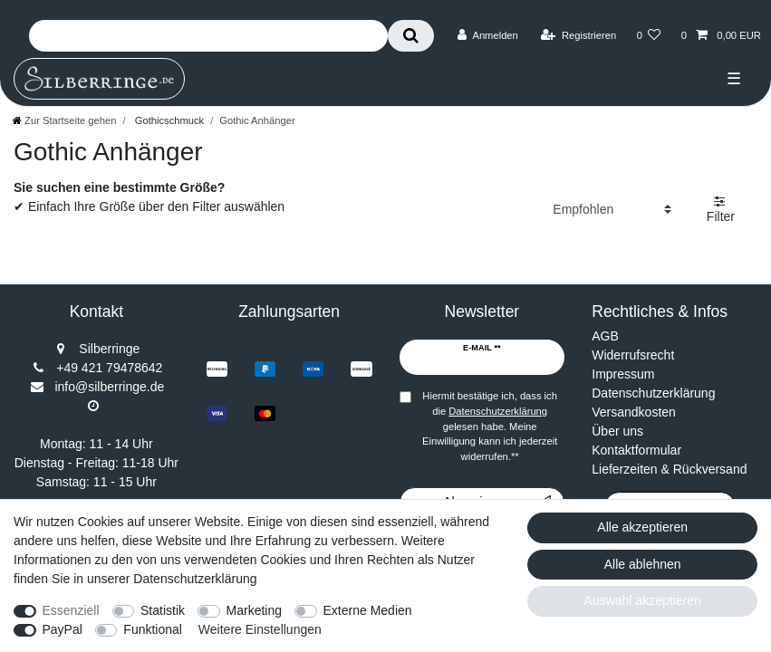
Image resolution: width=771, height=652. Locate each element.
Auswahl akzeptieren (642, 600)
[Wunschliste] (648, 35)
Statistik (162, 610)
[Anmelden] (488, 35)
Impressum (623, 374)
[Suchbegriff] (208, 36)
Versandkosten (634, 412)
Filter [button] (721, 209)
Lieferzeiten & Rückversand (669, 469)
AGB (605, 336)
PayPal (62, 629)
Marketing (254, 610)
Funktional (152, 629)
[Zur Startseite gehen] (64, 120)
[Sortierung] (612, 208)
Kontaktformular (636, 450)
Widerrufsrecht (633, 355)
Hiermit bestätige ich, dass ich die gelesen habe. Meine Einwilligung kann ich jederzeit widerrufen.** (489, 426)
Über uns (617, 431)
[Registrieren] (578, 35)
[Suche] (411, 36)
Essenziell (71, 610)
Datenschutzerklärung (653, 393)
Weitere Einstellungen (260, 629)
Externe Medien (367, 610)
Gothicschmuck (168, 120)
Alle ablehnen (642, 564)
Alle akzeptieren (642, 527)
